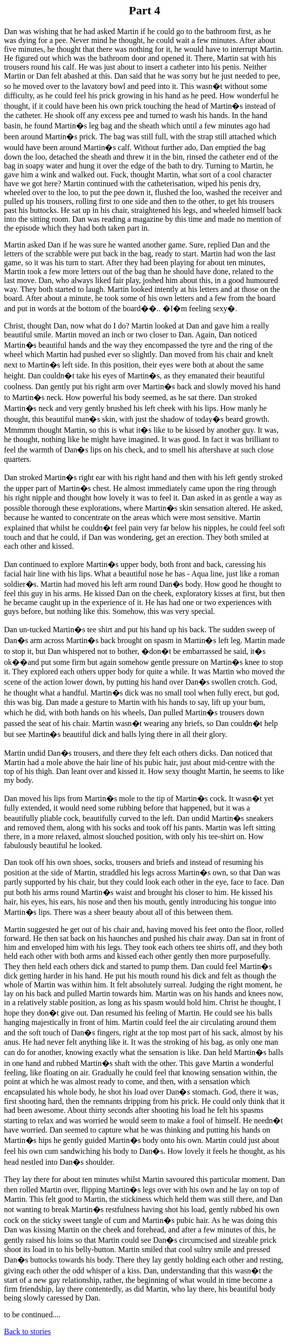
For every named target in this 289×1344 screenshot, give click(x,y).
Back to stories (27, 1331)
